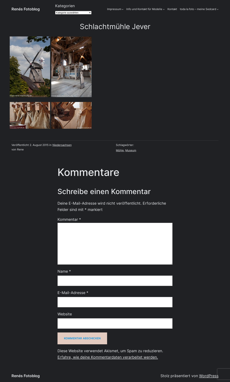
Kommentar (69, 219)
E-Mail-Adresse (73, 292)
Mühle (120, 150)
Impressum (114, 9)
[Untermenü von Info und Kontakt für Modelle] (164, 9)
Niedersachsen (62, 145)
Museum (130, 150)
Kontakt (172, 9)
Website (65, 314)
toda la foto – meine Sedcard (198, 9)
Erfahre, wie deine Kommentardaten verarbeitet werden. (108, 357)
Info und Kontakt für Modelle (144, 9)
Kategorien (65, 6)
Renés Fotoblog (26, 9)
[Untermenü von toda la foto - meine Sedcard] (217, 9)
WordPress (208, 376)
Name (64, 271)
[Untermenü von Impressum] (122, 9)
